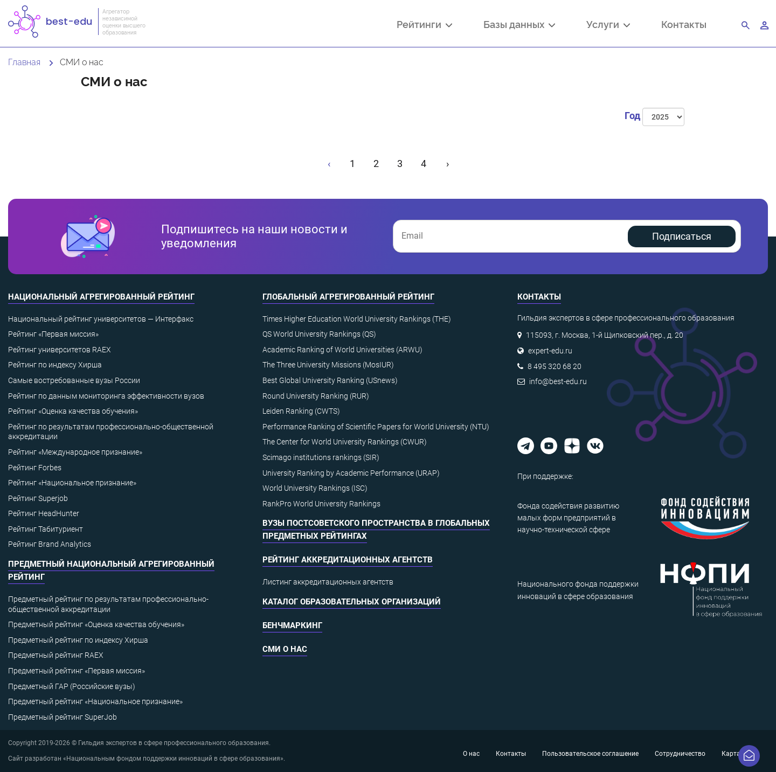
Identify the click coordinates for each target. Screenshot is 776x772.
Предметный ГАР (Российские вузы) (71, 686)
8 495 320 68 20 (554, 366)
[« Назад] (330, 163)
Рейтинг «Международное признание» (75, 452)
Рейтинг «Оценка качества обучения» (73, 411)
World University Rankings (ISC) (315, 488)
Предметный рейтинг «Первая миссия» (76, 670)
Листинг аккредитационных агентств (327, 582)
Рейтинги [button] (424, 25)
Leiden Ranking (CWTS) (301, 411)
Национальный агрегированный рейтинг (101, 297)
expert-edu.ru (550, 350)
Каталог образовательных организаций (351, 602)
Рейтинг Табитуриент (45, 529)
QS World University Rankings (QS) (319, 334)
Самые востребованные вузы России (74, 380)
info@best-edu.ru (558, 381)
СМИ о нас (284, 649)
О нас (471, 753)
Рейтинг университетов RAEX (59, 349)
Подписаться (681, 236)
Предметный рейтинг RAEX (55, 655)
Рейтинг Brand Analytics (49, 544)
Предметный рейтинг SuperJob (62, 717)
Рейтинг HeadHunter (43, 513)
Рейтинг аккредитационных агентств (347, 560)
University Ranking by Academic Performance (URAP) (351, 473)
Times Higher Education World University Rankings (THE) (356, 319)
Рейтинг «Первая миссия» (53, 334)
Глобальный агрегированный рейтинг (348, 297)
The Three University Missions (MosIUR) (328, 364)
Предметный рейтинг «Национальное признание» (95, 701)
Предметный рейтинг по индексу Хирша (78, 640)
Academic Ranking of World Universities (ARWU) (342, 349)
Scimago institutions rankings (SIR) (320, 457)
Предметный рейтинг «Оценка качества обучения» (96, 624)
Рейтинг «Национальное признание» (72, 482)
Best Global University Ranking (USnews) (330, 380)
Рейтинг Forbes (34, 467)
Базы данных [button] (519, 25)
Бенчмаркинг (292, 625)
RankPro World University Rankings (321, 503)
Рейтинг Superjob (38, 498)
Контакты (683, 23)
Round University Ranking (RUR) (315, 396)
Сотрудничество (680, 753)
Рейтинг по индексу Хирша (55, 364)
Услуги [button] (608, 25)
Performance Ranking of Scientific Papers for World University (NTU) (375, 426)
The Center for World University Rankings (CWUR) (344, 441)
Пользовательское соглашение (590, 753)
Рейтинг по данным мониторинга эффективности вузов (106, 396)
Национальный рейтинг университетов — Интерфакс (100, 319)
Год (632, 115)
